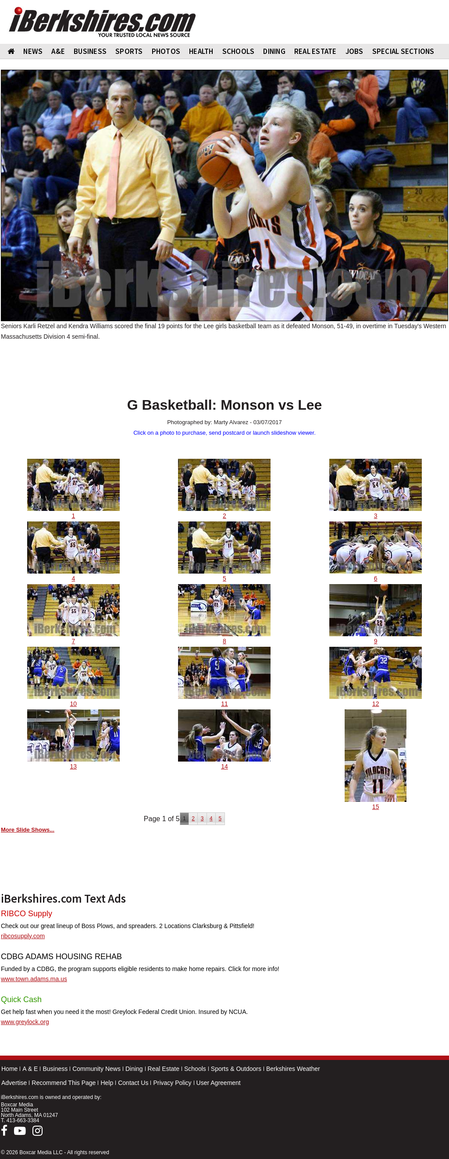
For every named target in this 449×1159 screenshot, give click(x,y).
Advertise (14, 1082)
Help (106, 1082)
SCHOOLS (238, 51)
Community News (96, 1068)
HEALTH (201, 51)
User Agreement (218, 1082)
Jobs (354, 51)
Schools (195, 1068)
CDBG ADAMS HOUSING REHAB (61, 956)
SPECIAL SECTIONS (403, 51)
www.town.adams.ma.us (34, 978)
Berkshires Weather (293, 1068)
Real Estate (163, 1068)
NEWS (33, 51)
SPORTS (129, 51)
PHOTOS (166, 51)
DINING (274, 51)
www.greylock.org (25, 1021)
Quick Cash (21, 999)
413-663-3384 (23, 1120)
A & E (30, 1068)
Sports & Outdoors (236, 1068)
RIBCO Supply (26, 913)
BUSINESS (90, 51)
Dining (134, 1068)
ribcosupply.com (23, 935)
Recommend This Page (64, 1082)
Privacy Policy (172, 1082)
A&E (58, 51)
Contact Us (133, 1082)
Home (9, 1068)
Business (55, 1068)
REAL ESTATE (315, 51)
